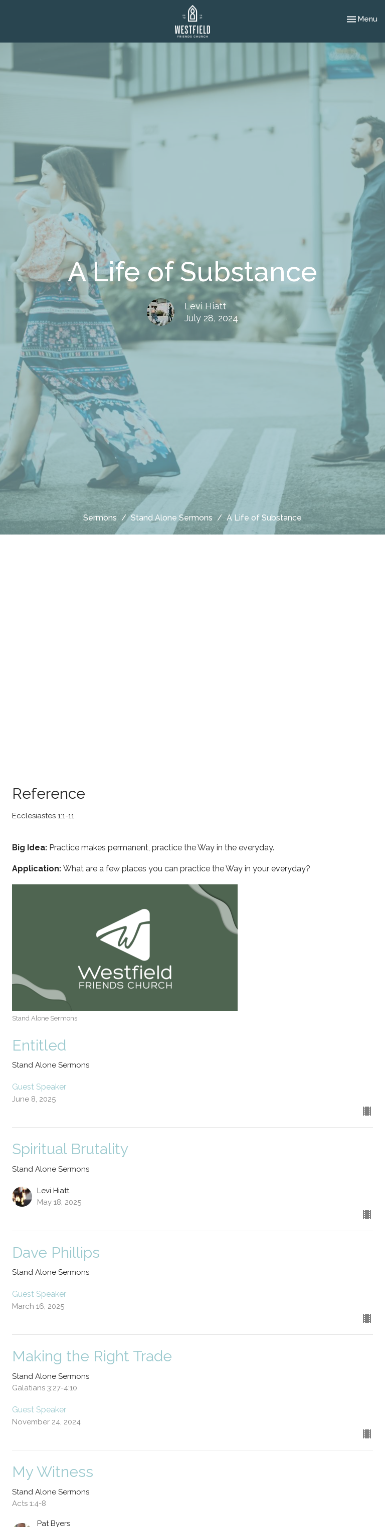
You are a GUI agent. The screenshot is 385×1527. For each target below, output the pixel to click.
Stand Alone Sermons (172, 518)
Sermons (100, 518)
